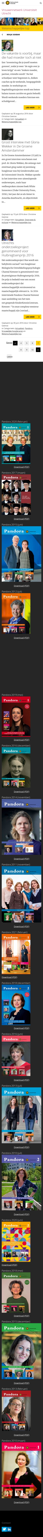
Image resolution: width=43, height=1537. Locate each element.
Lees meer (30, 107)
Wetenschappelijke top (11, 122)
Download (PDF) (21, 467)
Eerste (9, 342)
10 (32, 350)
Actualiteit (19, 119)
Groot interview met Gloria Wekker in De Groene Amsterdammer (20, 146)
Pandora (28, 328)
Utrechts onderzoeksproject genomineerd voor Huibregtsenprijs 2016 (18, 249)
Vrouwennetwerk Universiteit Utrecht (19, 11)
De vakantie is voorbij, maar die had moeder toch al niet (21, 55)
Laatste (9, 356)
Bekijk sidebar (13, 34)
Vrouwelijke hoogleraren (12, 331)
